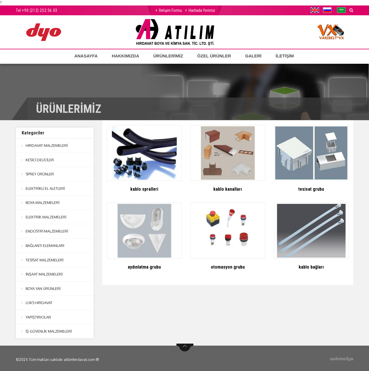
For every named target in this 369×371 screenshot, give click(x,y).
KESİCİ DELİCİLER (40, 159)
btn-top (184, 345)
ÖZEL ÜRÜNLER (214, 55)
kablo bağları (311, 267)
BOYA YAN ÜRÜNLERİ (43, 286)
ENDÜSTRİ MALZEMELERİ (47, 230)
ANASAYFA (86, 55)
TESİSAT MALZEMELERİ (45, 258)
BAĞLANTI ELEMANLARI (45, 244)
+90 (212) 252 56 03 (39, 10)
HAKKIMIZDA (125, 55)
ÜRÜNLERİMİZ (168, 55)
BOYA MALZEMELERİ (42, 202)
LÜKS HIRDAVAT (39, 301)
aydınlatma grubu (144, 267)
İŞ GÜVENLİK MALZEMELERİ (49, 329)
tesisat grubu (311, 189)
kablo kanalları (227, 189)
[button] (316, 10)
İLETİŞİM (285, 55)
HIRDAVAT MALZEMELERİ (47, 145)
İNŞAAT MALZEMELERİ (44, 272)
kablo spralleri (144, 189)
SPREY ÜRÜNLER (40, 173)
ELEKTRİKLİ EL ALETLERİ (45, 187)
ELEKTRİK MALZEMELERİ (46, 216)
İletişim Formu (170, 10)
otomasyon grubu (227, 267)
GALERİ (253, 55)
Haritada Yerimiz (202, 10)
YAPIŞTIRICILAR (38, 315)
